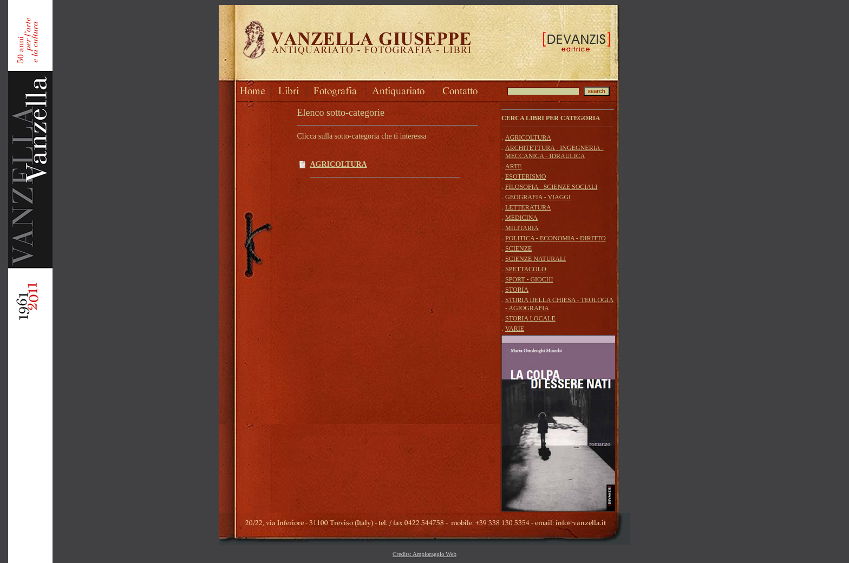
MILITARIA (522, 228)
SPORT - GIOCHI (529, 279)
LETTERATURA (528, 207)
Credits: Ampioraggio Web (424, 554)
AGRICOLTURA (338, 164)
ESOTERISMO (525, 176)
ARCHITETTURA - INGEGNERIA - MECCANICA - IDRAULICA (554, 152)
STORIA (516, 289)
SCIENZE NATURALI (535, 259)
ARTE (513, 166)
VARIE (514, 328)
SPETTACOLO (525, 269)
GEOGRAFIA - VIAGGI (538, 197)
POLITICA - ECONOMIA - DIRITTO (555, 238)
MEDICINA (521, 217)
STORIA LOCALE (530, 318)
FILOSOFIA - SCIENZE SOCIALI (551, 187)
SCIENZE (518, 248)
